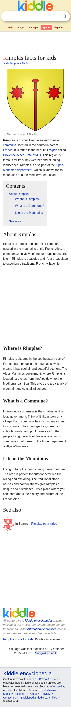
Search (64, 16)
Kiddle (7, 693)
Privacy (46, 693)
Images (21, 27)
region (53, 150)
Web (10, 27)
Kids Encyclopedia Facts (17, 63)
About (33, 693)
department (24, 170)
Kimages (33, 27)
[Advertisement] (35, 42)
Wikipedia (58, 686)
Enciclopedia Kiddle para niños (39, 697)
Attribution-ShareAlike (41, 629)
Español (58, 27)
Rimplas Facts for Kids (18, 639)
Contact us (9, 697)
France (7, 150)
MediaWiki (49, 690)
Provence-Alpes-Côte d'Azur (22, 155)
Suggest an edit (45, 653)
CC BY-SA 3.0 (43, 679)
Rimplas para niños (44, 523)
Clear (57, 16)
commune (9, 145)
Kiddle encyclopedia (38, 620)
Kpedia (46, 27)
